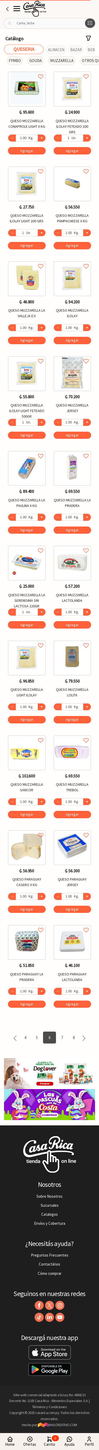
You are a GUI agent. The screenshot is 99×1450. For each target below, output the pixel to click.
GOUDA (35, 60)
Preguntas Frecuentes (49, 1255)
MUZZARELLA (61, 60)
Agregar (26, 150)
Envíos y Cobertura (49, 1223)
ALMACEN (56, 49)
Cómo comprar (50, 1273)
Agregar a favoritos (26, 71)
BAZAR (76, 49)
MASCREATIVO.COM (57, 1424)
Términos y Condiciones (49, 1406)
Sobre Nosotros (49, 1196)
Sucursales (50, 1205)
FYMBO (15, 60)
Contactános (49, 1264)
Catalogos (49, 1214)
